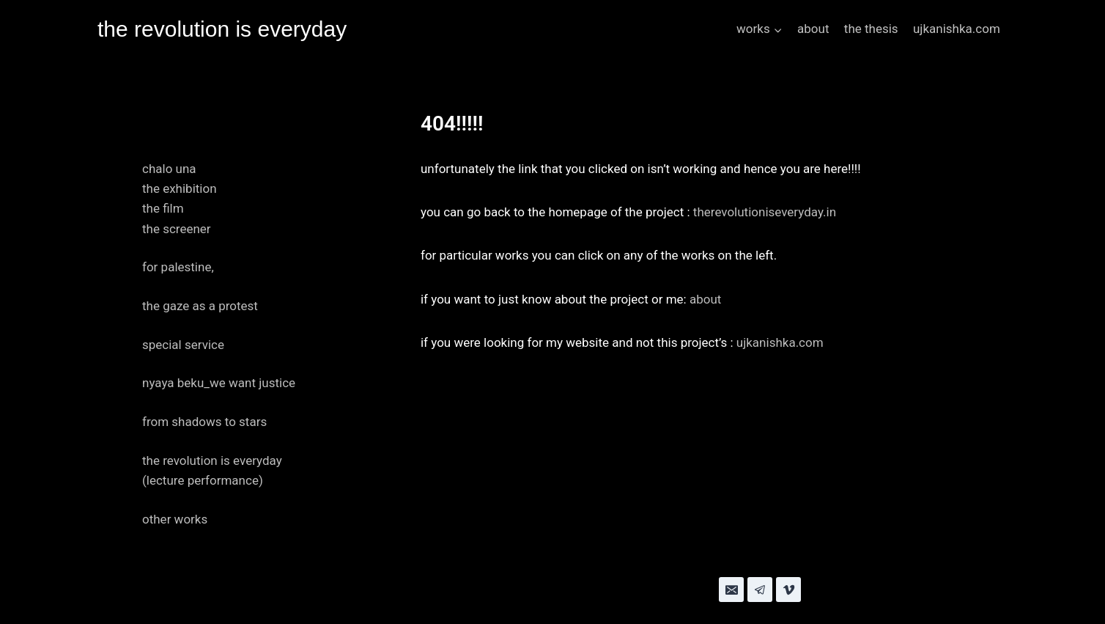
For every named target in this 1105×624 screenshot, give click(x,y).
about (813, 28)
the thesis (871, 28)
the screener (176, 228)
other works (174, 519)
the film (163, 208)
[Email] (731, 589)
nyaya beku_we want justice (218, 382)
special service (183, 344)
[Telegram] (759, 589)
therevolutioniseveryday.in (764, 212)
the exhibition (179, 188)
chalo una (169, 168)
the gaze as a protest (200, 305)
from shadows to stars (204, 421)
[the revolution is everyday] (222, 29)
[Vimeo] (788, 589)
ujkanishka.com (956, 28)
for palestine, (178, 267)
